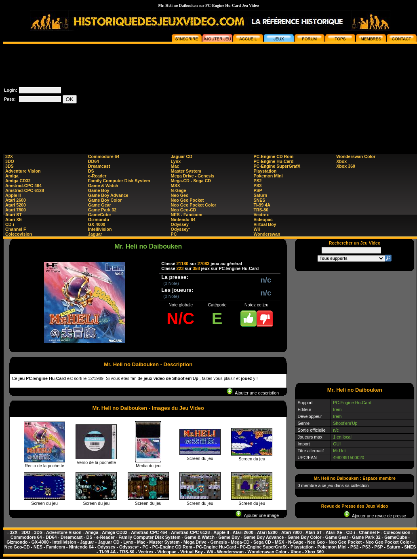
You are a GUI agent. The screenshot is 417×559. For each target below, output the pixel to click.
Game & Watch (103, 185)
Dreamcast (99, 166)
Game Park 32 (102, 209)
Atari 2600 (15, 200)
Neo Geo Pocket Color (194, 205)
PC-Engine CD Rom (273, 156)
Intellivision (100, 229)
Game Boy (99, 190)
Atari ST (13, 214)
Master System (186, 171)
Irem (337, 409)
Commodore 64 (104, 156)
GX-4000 (96, 224)
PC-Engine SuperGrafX (276, 166)
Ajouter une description (253, 392)
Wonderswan (266, 234)
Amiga (12, 175)
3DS (9, 166)
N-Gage (178, 190)
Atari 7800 (15, 209)
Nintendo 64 (183, 219)
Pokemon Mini (267, 175)
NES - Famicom (186, 214)
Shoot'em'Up (345, 423)
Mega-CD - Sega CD (191, 180)
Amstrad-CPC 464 (23, 185)
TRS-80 (260, 209)
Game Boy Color (105, 200)
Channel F (15, 229)
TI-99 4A (261, 205)
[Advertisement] (352, 94)
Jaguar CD (181, 156)
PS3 (257, 185)
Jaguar (95, 234)
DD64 (93, 161)
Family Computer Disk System (119, 180)
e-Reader (97, 175)
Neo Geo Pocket (187, 200)
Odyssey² (180, 229)
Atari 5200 (15, 205)
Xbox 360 (345, 166)
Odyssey (180, 224)
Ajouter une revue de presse (375, 515)
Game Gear (99, 205)
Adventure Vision (22, 171)
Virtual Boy (264, 224)
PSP (257, 190)
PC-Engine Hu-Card (273, 161)
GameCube (99, 214)
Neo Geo (180, 195)
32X (9, 156)
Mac (175, 166)
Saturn (260, 195)
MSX (175, 185)
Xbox (341, 161)
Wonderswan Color (355, 156)
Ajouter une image (257, 515)
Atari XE (13, 219)
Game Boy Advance (108, 195)
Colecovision (18, 234)
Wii (256, 229)
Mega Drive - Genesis (193, 175)
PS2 (257, 180)
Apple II (13, 195)
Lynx (176, 161)
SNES (259, 200)
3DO (9, 161)
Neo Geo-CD (183, 209)
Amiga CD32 (18, 180)
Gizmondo (98, 219)
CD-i (9, 224)
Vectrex (261, 214)
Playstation (264, 171)
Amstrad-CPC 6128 (24, 190)
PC (174, 234)
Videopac (262, 219)
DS (91, 171)
